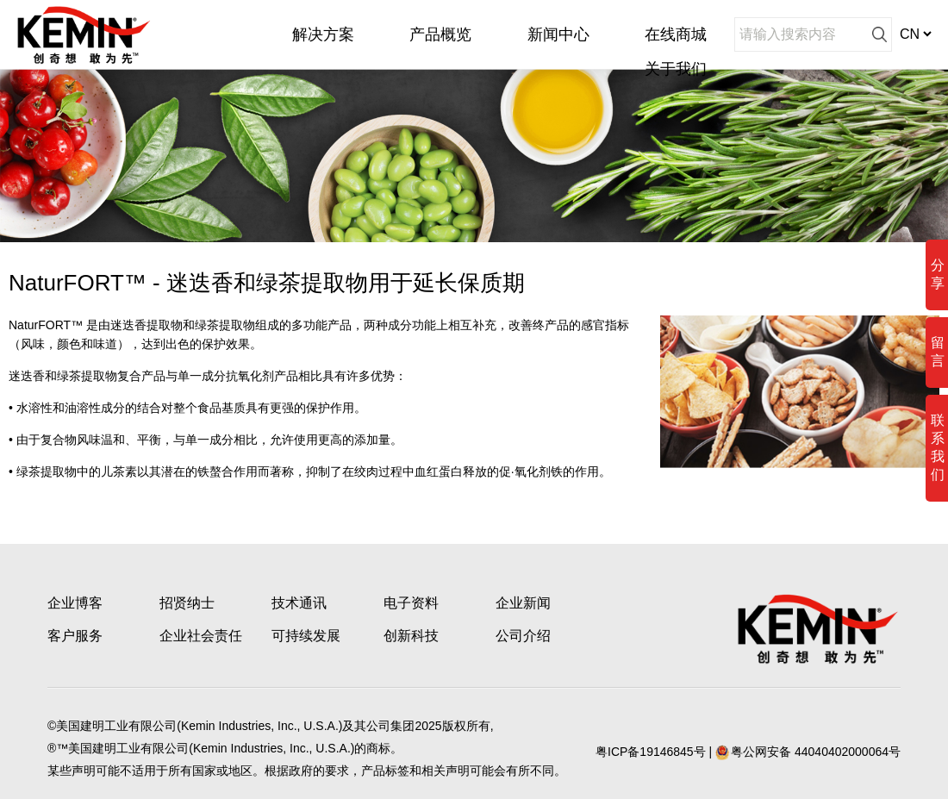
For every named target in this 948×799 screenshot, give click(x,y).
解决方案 (323, 34)
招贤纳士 (187, 603)
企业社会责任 (200, 635)
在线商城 (676, 34)
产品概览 (440, 34)
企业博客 (75, 603)
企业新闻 (523, 603)
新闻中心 (558, 34)
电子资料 (411, 603)
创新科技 (411, 635)
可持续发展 (305, 635)
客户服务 (75, 635)
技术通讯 (299, 603)
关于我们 (676, 69)
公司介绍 (523, 635)
